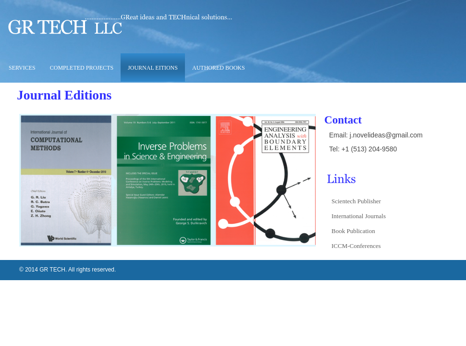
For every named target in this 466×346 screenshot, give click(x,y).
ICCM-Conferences (356, 245)
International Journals (358, 216)
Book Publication (353, 231)
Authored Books (218, 67)
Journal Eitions (153, 67)
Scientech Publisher (356, 201)
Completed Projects (81, 67)
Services (21, 67)
